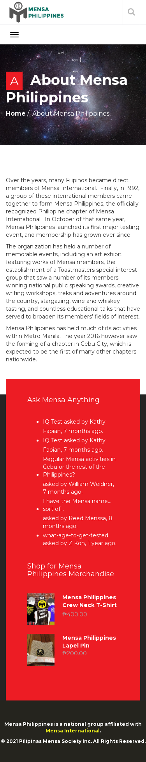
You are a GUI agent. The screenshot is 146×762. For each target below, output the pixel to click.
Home (16, 113)
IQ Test (52, 421)
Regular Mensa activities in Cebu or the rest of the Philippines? (79, 467)
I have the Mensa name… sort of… (77, 505)
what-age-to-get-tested (75, 535)
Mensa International (73, 731)
